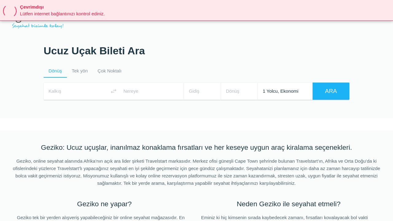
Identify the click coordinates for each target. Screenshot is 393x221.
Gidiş (194, 91)
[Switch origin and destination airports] (114, 91)
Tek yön (80, 70)
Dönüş (55, 70)
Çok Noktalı (110, 70)
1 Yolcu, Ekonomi (280, 91)
